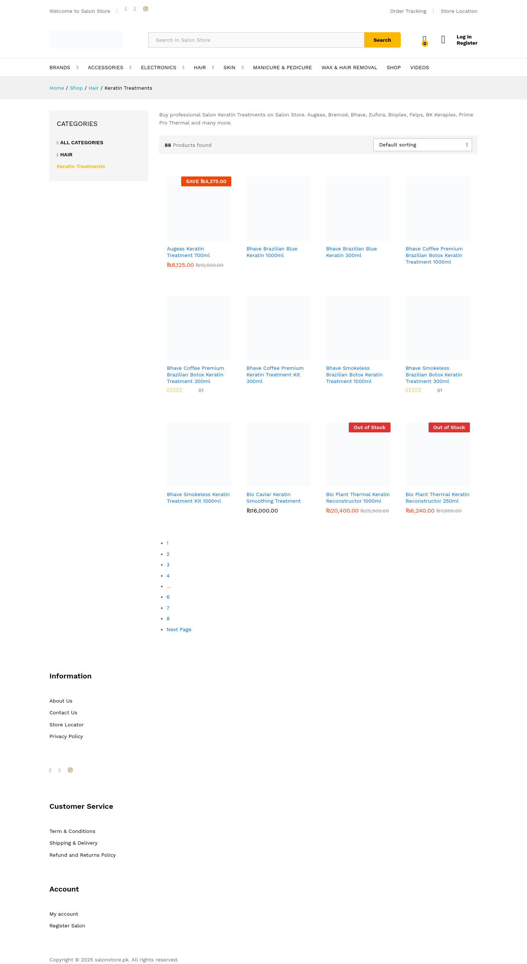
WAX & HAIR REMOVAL (349, 67)
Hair (66, 154)
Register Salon (67, 925)
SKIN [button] (230, 67)
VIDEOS (419, 67)
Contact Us (63, 712)
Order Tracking (408, 11)
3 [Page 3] (168, 564)
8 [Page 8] (168, 618)
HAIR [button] (200, 67)
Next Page (179, 629)
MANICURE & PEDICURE (282, 67)
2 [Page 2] (168, 554)
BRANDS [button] (59, 67)
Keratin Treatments (81, 166)
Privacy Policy (66, 736)
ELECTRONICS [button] (158, 67)
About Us (60, 701)
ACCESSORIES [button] (105, 67)
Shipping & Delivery (73, 843)
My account (63, 914)
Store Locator (66, 724)
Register (467, 43)
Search (382, 40)
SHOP (394, 67)
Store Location (459, 11)
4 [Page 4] (168, 575)
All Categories (81, 142)
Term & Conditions (72, 831)
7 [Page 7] (168, 608)
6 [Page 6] (168, 597)
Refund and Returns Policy (82, 855)
